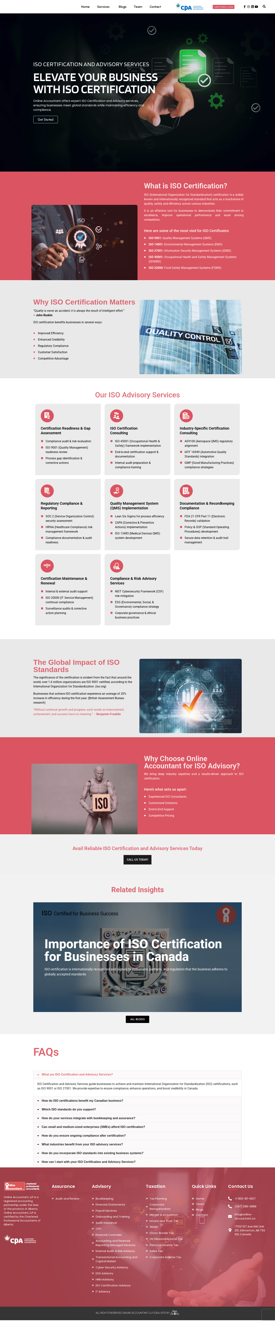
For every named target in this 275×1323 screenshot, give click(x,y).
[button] (264, 8)
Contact (155, 8)
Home (85, 8)
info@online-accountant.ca (245, 1219)
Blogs (122, 8)
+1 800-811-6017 (245, 1201)
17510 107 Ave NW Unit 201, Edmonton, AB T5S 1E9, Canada (250, 1233)
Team (138, 8)
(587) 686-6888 (245, 1209)
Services (104, 8)
